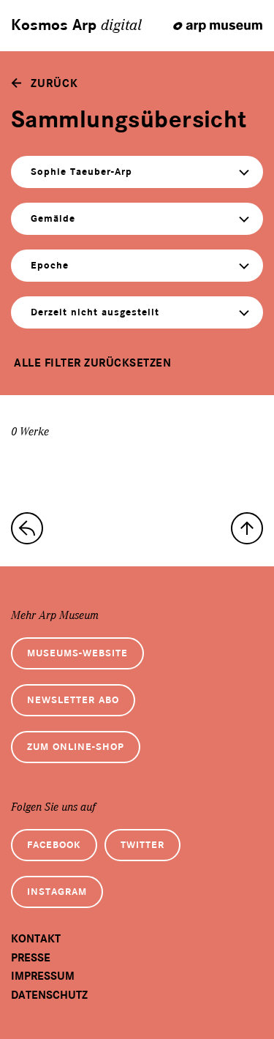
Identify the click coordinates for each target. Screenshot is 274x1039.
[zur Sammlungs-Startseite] (27, 528)
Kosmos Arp (76, 26)
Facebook (54, 845)
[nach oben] (247, 528)
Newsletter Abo (73, 700)
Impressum (43, 976)
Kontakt (36, 938)
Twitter (142, 845)
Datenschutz (49, 995)
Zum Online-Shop (75, 746)
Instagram (57, 891)
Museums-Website (77, 653)
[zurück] (44, 83)
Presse (30, 957)
